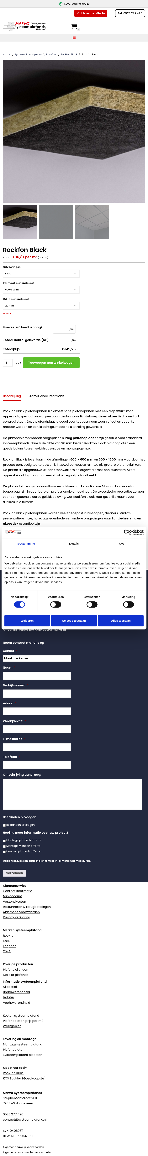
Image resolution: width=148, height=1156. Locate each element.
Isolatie (8, 997)
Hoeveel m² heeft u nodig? (23, 327)
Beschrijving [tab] (12, 396)
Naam (9, 668)
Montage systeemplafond (22, 1044)
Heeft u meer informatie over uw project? (35, 833)
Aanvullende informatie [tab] (47, 396)
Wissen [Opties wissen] (7, 313)
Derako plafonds (15, 975)
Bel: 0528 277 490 (130, 13)
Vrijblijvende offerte (91, 13)
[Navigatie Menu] (74, 38)
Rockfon (51, 54)
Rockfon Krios (13, 1073)
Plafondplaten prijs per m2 (23, 1021)
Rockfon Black (69, 54)
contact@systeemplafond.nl (24, 1119)
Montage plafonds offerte (23, 840)
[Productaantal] (8, 363)
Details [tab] (74, 543)
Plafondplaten (13, 1049)
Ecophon (9, 946)
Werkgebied (12, 1026)
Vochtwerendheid (16, 1002)
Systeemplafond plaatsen (22, 1055)
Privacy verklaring (16, 917)
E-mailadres (14, 739)
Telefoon (11, 757)
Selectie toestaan (74, 620)
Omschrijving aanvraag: (22, 775)
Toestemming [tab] (25, 543)
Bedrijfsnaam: (15, 686)
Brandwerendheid (16, 992)
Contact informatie (17, 891)
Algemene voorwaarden (21, 912)
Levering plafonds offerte (23, 851)
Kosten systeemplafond (21, 1015)
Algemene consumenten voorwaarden (27, 1152)
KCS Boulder (12, 1078)
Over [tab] (122, 543)
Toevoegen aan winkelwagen (51, 362)
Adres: (9, 703)
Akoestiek (10, 987)
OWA (7, 951)
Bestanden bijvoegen (19, 817)
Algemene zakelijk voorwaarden (23, 1147)
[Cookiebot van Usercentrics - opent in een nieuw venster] (127, 532)
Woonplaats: (14, 721)
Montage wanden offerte (23, 846)
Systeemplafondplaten (28, 54)
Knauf (7, 941)
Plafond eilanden (15, 969)
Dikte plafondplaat (16, 299)
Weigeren (27, 620)
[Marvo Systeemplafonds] (25, 26)
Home (6, 54)
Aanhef (10, 651)
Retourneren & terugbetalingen (27, 907)
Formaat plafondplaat (18, 283)
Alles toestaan (121, 620)
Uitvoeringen (12, 267)
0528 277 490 (13, 1114)
